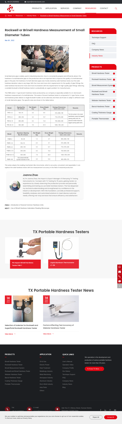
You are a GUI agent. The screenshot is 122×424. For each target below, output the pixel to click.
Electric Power (44, 365)
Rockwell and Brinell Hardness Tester (99, 93)
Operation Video (67, 365)
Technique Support (99, 37)
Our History (66, 371)
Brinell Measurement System (103, 85)
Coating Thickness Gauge (102, 113)
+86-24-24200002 (13, 2)
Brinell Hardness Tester (101, 73)
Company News (98, 50)
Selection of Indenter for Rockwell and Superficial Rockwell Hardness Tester (21, 325)
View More (10, 332)
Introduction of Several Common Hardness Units (27, 203)
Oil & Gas (43, 361)
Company (77, 8)
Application (51, 8)
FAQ (93, 44)
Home (10, 15)
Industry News (31, 15)
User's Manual (67, 361)
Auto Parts (43, 387)
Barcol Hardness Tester (101, 106)
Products (37, 8)
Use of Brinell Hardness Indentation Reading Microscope (30, 207)
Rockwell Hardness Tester (102, 79)
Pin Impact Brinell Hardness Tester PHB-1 (28, 262)
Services (65, 8)
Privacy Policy (27, 418)
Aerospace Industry (46, 377)
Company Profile (68, 368)
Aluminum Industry (46, 381)
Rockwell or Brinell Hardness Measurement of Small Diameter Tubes (63, 15)
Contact (104, 8)
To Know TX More (94, 369)
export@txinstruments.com (36, 2)
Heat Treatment (45, 368)
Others (42, 390)
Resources (90, 8)
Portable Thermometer (100, 119)
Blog (63, 387)
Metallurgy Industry (46, 371)
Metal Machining (45, 374)
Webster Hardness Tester (101, 100)
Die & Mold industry (46, 384)
